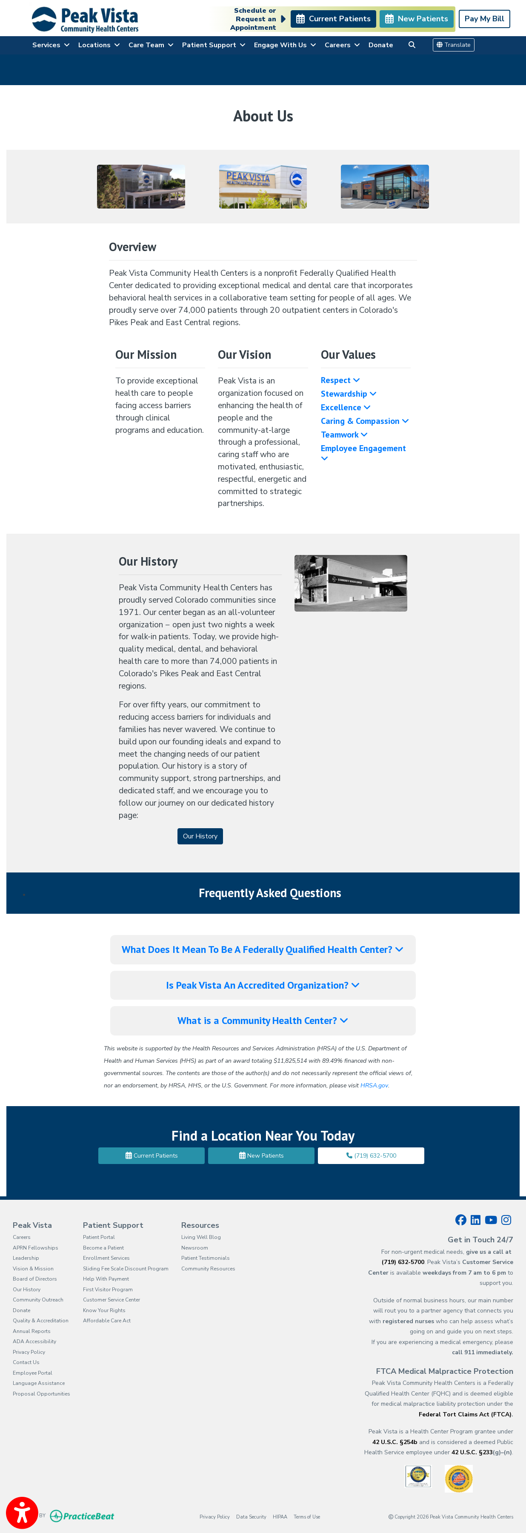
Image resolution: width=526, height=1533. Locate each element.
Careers (22, 1237)
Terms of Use (307, 1516)
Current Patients (152, 1156)
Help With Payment (106, 1279)
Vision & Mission (33, 1268)
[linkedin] (475, 1220)
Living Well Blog (201, 1237)
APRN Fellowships (35, 1247)
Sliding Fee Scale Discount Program (126, 1268)
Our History (26, 1289)
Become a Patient (103, 1247)
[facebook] (460, 1220)
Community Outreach (38, 1299)
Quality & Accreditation (41, 1320)
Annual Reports (32, 1331)
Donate (381, 45)
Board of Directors (35, 1279)
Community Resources (208, 1268)
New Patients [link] (416, 19)
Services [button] (51, 45)
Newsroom (194, 1247)
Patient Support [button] (214, 45)
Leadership (26, 1258)
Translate (454, 45)
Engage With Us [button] (285, 45)
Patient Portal (99, 1237)
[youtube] (491, 1220)
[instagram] (506, 1220)
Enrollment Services (106, 1258)
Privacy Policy (29, 1352)
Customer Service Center (111, 1299)
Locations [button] (99, 45)
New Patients (261, 1156)
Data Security (251, 1516)
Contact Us (26, 1362)
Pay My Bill (484, 19)
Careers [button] (342, 45)
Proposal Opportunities (41, 1393)
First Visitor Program (108, 1289)
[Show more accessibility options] (22, 1513)
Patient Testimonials (205, 1258)
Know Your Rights (104, 1310)
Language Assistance (39, 1383)
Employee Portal (32, 1373)
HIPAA (280, 1516)
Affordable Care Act (107, 1320)
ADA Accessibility (34, 1341)
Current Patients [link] (333, 19)
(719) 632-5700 (371, 1156)
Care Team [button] (151, 45)
